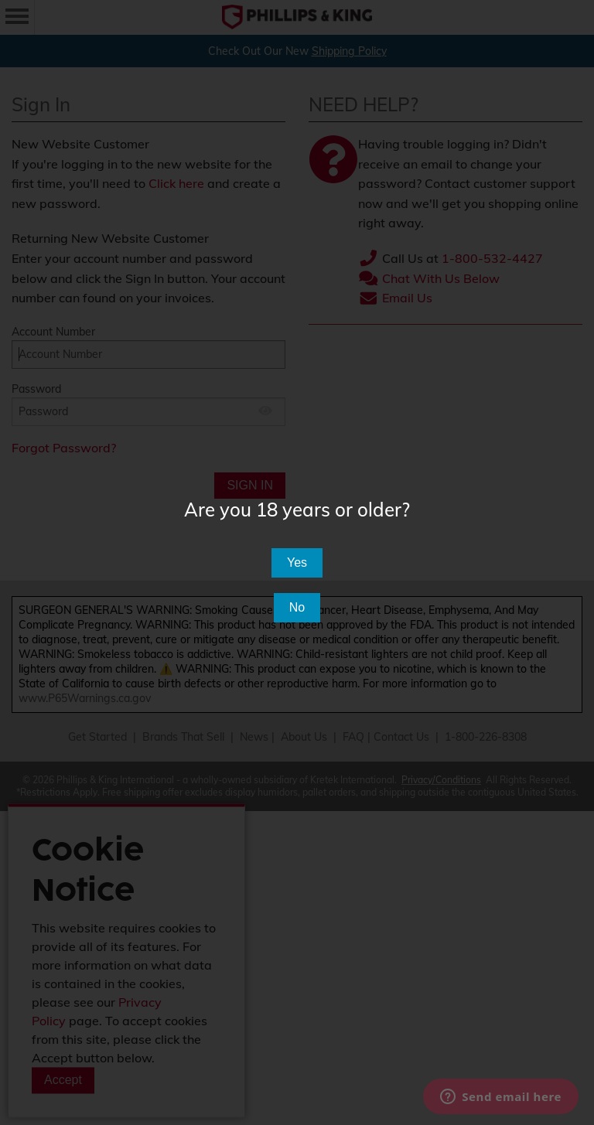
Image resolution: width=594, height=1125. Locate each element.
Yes (297, 562)
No (297, 607)
